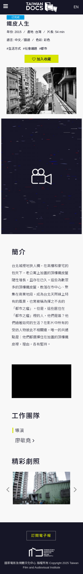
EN (76, 7)
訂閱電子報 (41, 535)
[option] (41, 489)
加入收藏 (44, 59)
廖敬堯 (23, 440)
